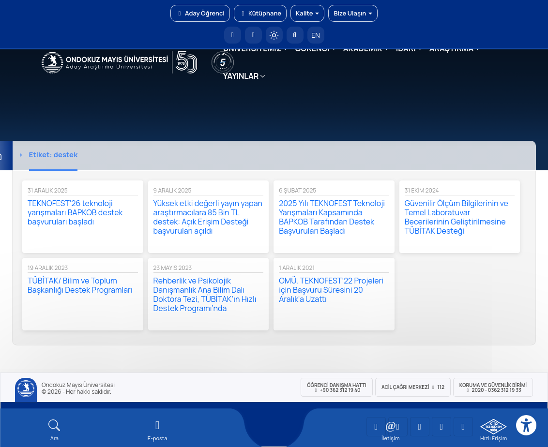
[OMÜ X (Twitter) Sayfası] (441, 426)
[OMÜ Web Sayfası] (119, 62)
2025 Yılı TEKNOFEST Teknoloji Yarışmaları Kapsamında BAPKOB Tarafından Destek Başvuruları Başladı (332, 217)
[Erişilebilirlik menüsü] (526, 425)
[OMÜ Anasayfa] (232, 35)
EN (315, 35)
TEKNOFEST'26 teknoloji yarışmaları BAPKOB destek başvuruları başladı (75, 212)
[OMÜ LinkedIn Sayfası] (398, 426)
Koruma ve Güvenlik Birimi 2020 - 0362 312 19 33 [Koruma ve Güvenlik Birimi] (493, 387)
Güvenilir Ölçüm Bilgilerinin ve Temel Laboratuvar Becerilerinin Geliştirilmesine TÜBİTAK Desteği (456, 217)
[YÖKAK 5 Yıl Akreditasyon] (223, 62)
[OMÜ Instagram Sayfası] (419, 426)
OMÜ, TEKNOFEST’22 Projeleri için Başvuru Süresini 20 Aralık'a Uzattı (331, 289)
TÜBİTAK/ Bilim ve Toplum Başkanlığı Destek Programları (80, 285)
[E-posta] (253, 35)
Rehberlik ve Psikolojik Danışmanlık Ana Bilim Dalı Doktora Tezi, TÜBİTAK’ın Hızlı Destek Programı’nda (205, 294)
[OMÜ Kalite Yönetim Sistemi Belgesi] (493, 426)
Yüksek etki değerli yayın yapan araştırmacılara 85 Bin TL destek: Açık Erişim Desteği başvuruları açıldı (207, 217)
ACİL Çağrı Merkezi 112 (412, 387)
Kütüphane (260, 13)
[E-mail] (157, 430)
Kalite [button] (307, 13)
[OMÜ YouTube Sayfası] (376, 426)
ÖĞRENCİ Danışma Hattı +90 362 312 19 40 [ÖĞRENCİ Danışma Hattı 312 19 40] (336, 387)
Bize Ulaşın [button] (353, 13)
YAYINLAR (241, 76)
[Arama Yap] (295, 35)
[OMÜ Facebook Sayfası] (463, 426)
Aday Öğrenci (200, 13)
